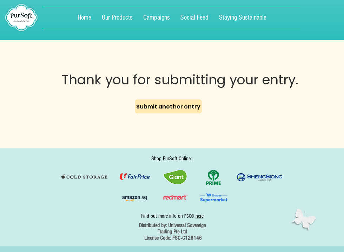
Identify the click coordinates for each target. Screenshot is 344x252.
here (200, 216)
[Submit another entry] (168, 106)
